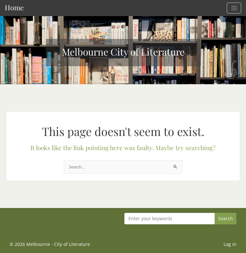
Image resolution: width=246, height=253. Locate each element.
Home (14, 7)
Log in (230, 244)
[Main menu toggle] (234, 8)
